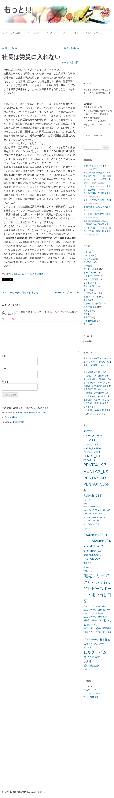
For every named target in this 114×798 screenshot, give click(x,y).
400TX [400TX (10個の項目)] (88, 431)
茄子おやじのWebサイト (95, 165)
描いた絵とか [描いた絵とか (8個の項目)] (91, 665)
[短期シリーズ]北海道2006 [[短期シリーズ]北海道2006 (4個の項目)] (93, 613)
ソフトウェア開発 (92, 276)
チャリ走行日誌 (91, 279)
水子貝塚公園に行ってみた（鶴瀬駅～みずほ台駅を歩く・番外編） (96, 224)
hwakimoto (18, 422)
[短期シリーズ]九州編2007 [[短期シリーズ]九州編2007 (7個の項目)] (97, 609)
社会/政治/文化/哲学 (93, 303)
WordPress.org (91, 697)
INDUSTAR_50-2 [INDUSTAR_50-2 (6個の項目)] (92, 444)
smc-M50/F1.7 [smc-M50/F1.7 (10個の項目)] (92, 550)
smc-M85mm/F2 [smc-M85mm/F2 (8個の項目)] (92, 554)
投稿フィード (90, 690)
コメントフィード (92, 693)
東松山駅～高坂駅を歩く (95, 399)
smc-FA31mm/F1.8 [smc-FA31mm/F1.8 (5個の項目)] (91, 524)
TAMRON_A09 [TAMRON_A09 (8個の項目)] (92, 558)
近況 (86, 314)
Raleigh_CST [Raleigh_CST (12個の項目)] (93, 495)
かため (62, 33)
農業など (88, 310)
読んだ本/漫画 (90, 307)
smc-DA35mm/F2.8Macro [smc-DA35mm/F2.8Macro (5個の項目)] (94, 517)
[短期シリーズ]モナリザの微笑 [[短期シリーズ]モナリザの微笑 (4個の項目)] (95, 606)
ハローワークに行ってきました (20, 292)
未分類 (87, 300)
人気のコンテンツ (93, 33)
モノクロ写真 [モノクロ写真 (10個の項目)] (92, 657)
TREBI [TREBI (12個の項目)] (88, 563)
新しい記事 (9, 48)
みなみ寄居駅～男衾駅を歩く (97, 193)
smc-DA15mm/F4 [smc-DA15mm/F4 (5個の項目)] (91, 507)
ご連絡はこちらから (93, 135)
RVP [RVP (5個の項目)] (85, 503)
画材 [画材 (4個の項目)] (85, 669)
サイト (5, 381)
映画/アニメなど (91, 296)
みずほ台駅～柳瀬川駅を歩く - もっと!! (98, 403)
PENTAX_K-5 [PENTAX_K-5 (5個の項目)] (89, 460)
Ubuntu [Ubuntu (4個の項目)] (86, 568)
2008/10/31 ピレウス (66, 292)
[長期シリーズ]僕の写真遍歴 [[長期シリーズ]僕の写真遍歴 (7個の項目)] (98, 628)
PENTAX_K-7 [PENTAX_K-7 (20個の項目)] (95, 465)
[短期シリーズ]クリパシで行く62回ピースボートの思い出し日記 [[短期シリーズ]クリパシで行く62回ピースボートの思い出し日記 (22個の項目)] (97, 588)
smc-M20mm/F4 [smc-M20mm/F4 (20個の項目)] (97, 541)
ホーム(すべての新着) (11, 33)
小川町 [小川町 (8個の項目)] (87, 661)
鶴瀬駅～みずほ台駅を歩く (96, 386)
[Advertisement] (99, 58)
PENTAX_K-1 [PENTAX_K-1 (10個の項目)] (92, 456)
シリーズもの (33, 33)
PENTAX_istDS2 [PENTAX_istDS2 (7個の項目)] (92, 452)
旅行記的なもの (91, 293)
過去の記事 (71, 48)
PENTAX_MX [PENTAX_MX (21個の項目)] (95, 478)
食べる (87, 324)
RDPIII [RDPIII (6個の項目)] (87, 500)
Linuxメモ (88, 255)
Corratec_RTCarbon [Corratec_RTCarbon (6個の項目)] (93, 435)
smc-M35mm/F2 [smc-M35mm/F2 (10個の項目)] (94, 546)
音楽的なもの (90, 321)
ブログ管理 (89, 283)
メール (5, 368)
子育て (87, 290)
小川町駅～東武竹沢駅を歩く (97, 214)
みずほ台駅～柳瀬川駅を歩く (97, 231)
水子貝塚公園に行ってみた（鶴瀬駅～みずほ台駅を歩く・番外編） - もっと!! (96, 392)
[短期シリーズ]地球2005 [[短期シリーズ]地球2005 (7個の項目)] (96, 616)
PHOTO (87, 262)
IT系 (86, 252)
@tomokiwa (11, 417)
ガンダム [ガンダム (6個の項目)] (88, 647)
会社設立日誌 (17, 274)
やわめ (49, 33)
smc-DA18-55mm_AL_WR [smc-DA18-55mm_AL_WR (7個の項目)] (97, 510)
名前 (4, 356)
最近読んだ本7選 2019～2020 (97, 200)
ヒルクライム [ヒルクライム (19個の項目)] (95, 652)
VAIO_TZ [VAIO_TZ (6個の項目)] (88, 571)
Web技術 (88, 265)
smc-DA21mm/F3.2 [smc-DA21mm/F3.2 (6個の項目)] (93, 513)
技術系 (75, 33)
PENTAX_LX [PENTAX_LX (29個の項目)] (96, 471)
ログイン (88, 686)
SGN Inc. (42, 792)
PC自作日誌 (89, 259)
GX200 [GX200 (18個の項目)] (89, 440)
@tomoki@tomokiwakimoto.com (29, 412)
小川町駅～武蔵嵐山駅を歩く (97, 410)
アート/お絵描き (91, 269)
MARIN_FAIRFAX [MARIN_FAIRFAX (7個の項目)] (93, 448)
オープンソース (91, 272)
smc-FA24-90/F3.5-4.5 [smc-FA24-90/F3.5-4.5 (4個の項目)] (91, 521)
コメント (8, 319)
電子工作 (88, 317)
